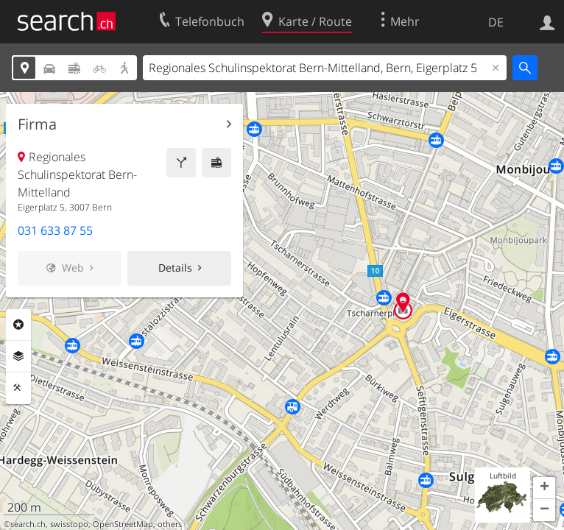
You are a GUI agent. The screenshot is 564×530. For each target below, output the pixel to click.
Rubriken (18, 324)
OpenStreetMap (123, 524)
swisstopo (69, 524)
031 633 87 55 (55, 230)
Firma (37, 124)
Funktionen (18, 387)
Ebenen (18, 356)
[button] (544, 488)
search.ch (28, 524)
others (170, 524)
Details (175, 268)
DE (496, 22)
